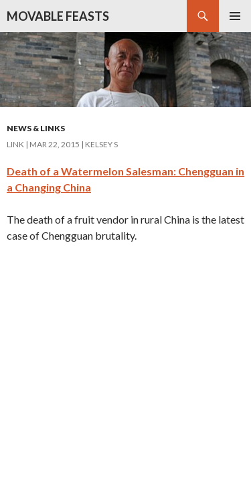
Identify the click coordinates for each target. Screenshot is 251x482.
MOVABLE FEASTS (58, 16)
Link (15, 144)
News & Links (36, 128)
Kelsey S (101, 144)
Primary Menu (235, 16)
